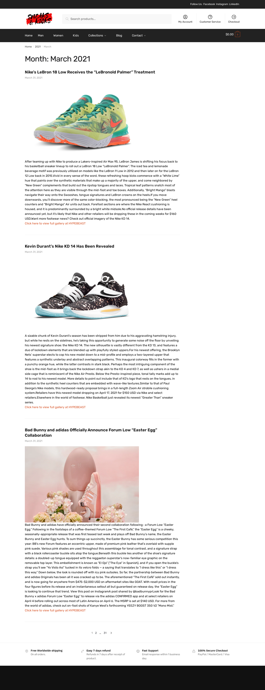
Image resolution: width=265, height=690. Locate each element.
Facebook (209, 4)
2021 (38, 44)
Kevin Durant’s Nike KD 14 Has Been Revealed (69, 244)
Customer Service (210, 18)
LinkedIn (234, 4)
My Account (185, 18)
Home (28, 44)
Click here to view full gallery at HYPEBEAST (55, 221)
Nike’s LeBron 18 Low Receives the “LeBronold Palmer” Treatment (90, 69)
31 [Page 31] (105, 630)
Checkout (234, 18)
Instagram (222, 4)
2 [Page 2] (96, 630)
